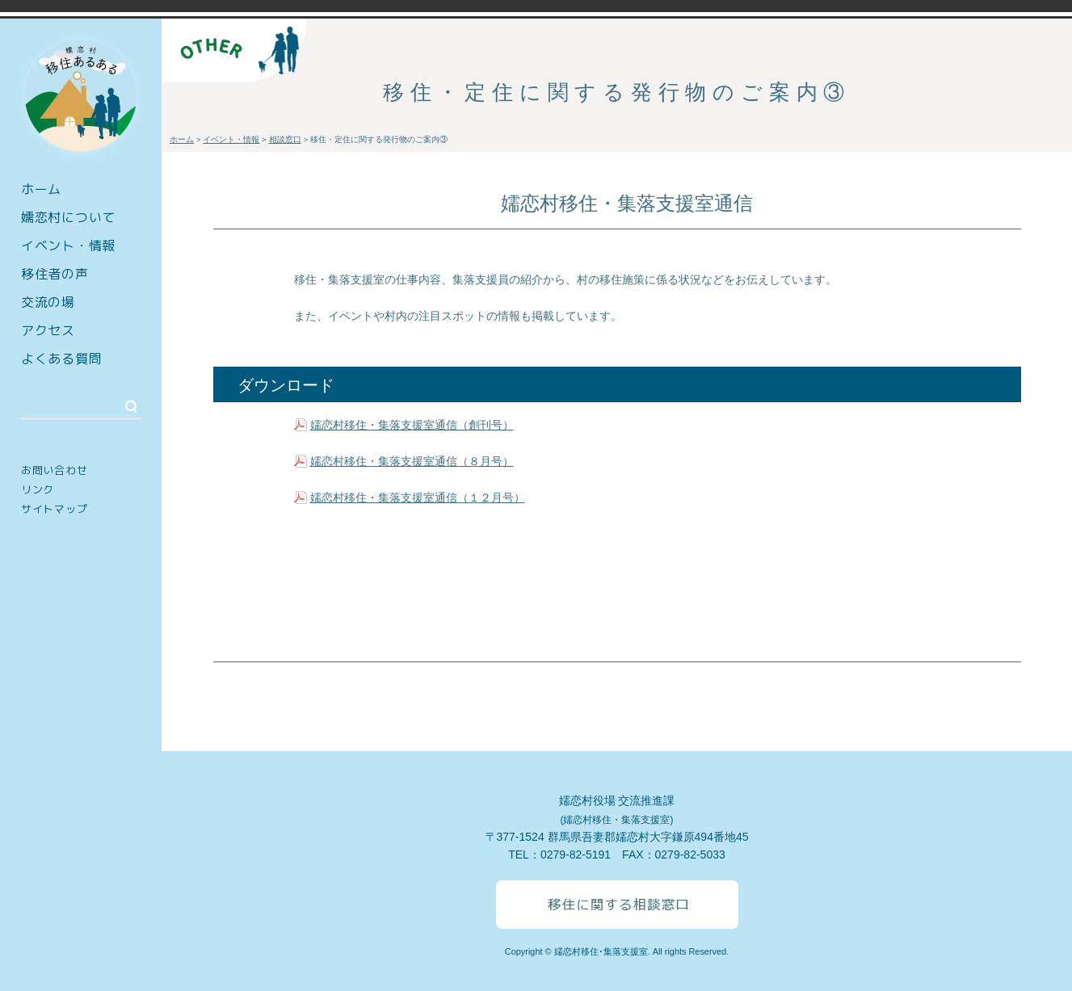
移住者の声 (55, 274)
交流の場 (48, 302)
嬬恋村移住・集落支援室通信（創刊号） (412, 424)
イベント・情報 (68, 245)
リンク (37, 489)
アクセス (48, 330)
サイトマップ (54, 509)
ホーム (41, 189)
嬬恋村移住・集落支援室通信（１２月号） (417, 497)
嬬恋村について (68, 217)
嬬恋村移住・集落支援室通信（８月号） (412, 461)
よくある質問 (61, 358)
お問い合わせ (54, 470)
